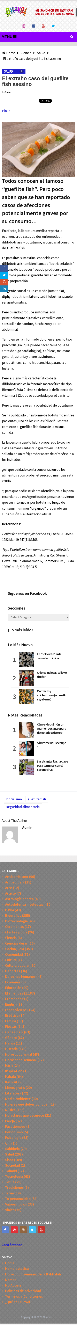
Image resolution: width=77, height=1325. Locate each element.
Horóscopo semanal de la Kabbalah (33, 1274)
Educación (13, 987)
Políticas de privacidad (23, 1290)
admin (27, 827)
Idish (9, 1065)
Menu (7, 37)
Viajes (9, 1209)
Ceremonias (14, 926)
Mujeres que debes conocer (27, 1104)
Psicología (13, 1137)
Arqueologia (14, 882)
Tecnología (14, 1176)
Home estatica (17, 1268)
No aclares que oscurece (24, 1115)
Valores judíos (16, 1204)
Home (10, 1263)
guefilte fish (37, 799)
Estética (11, 1015)
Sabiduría (12, 1148)
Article (10, 893)
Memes (10, 1279)
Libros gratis (15, 1087)
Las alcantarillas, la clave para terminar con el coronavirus (52, 765)
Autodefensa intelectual (25, 904)
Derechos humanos (20, 976)
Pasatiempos (15, 1126)
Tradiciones (14, 1187)
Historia (11, 1048)
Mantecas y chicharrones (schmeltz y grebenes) (52, 695)
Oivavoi (47, 1317)
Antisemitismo (16, 876)
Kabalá (10, 1076)
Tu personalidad (18, 1198)
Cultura (11, 960)
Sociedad (12, 1165)
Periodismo (14, 1132)
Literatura (13, 1093)
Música (10, 1109)
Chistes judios (16, 932)
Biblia (9, 910)
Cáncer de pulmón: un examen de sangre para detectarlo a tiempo (51, 728)
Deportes (12, 971)
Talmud (11, 1171)
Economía (13, 982)
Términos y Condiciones (24, 1296)
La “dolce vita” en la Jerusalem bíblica (49, 656)
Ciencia (11, 937)
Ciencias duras (16, 943)
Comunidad (14, 954)
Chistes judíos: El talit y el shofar (52, 674)
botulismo (14, 799)
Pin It (6, 111)
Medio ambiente (18, 1098)
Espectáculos (15, 1009)
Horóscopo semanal (21, 1059)
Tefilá (9, 1182)
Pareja (10, 1121)
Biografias (13, 915)
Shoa (9, 1159)
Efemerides (14, 993)
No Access (13, 1285)
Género (11, 1037)
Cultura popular (17, 965)
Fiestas (11, 1026)
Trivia (9, 1193)
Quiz (8, 1143)
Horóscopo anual (18, 1054)
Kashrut (11, 1082)
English (11, 1004)
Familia (10, 1021)
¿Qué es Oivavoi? (18, 1301)
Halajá (10, 1043)
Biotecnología (16, 921)
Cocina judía (14, 948)
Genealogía (14, 1032)
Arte (8, 887)
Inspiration (13, 1071)
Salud (8, 71)
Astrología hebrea (19, 898)
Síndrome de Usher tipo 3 (51, 745)
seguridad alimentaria (23, 807)
